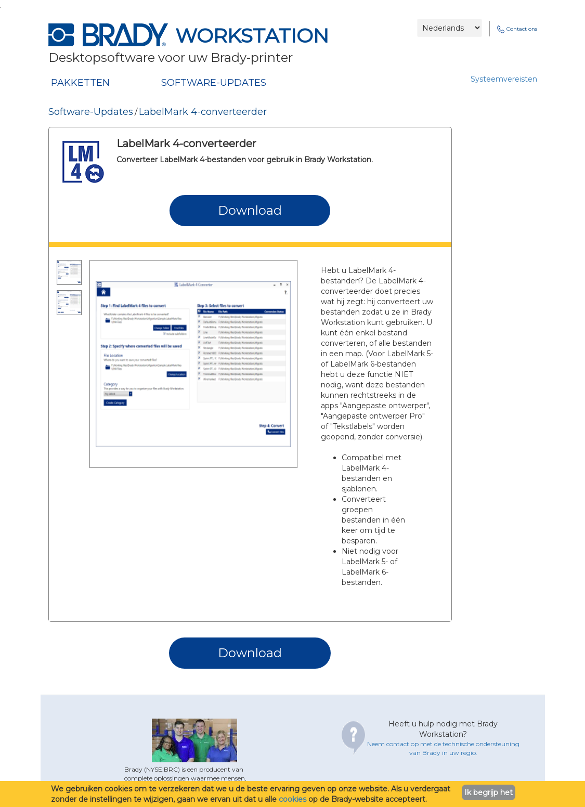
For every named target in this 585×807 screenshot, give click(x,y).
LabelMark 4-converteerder (203, 112)
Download (250, 210)
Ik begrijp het (488, 792)
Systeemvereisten (504, 79)
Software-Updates (90, 112)
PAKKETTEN (80, 82)
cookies (292, 799)
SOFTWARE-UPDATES (213, 82)
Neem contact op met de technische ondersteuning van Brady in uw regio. (443, 748)
